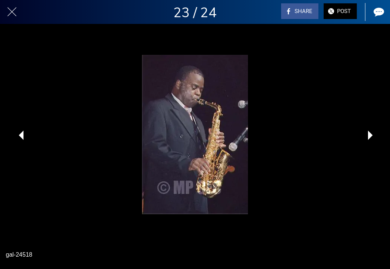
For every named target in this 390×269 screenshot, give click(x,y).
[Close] (11, 11)
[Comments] (378, 12)
